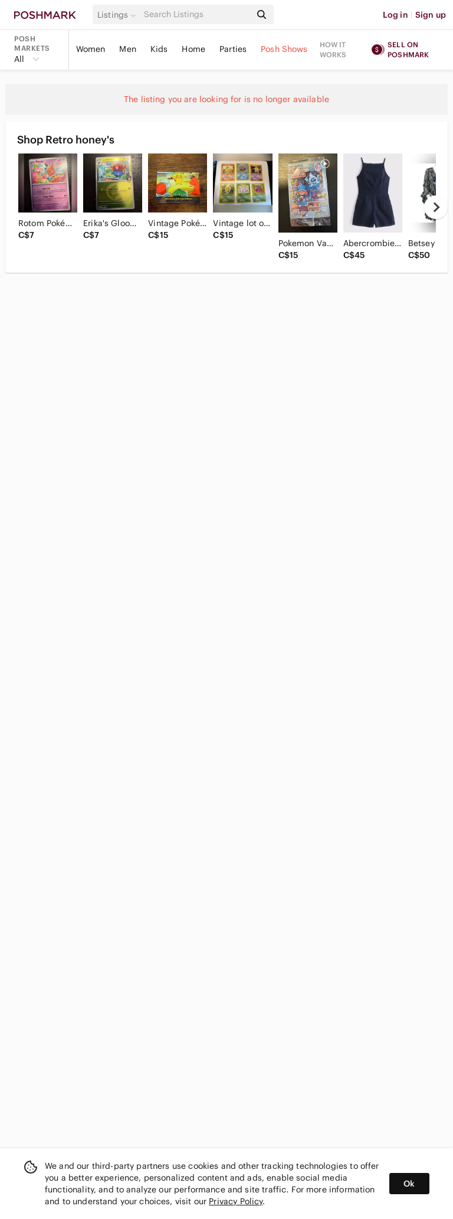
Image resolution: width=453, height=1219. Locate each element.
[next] (436, 207)
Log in (395, 14)
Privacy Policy (235, 1201)
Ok (409, 1183)
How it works (333, 49)
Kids (159, 49)
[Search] (196, 14)
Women (91, 49)
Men (127, 49)
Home (193, 49)
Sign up (430, 14)
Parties (233, 49)
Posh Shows (284, 49)
